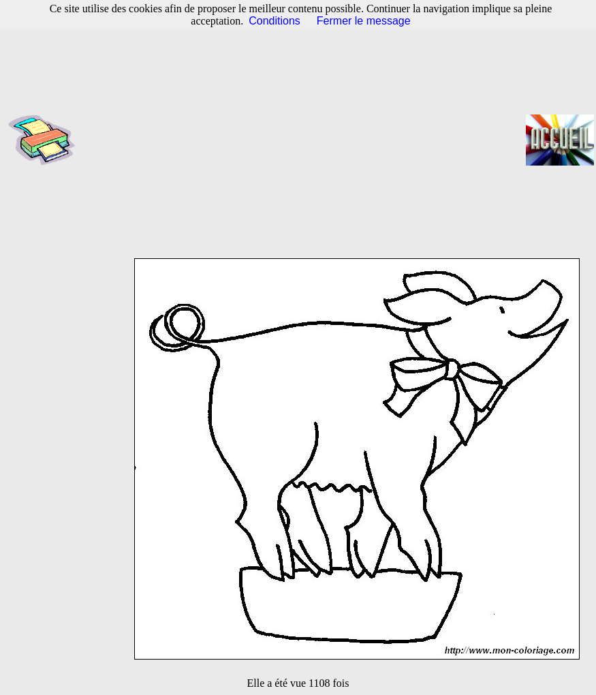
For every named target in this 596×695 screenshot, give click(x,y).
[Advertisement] (305, 139)
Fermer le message (364, 21)
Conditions (274, 21)
